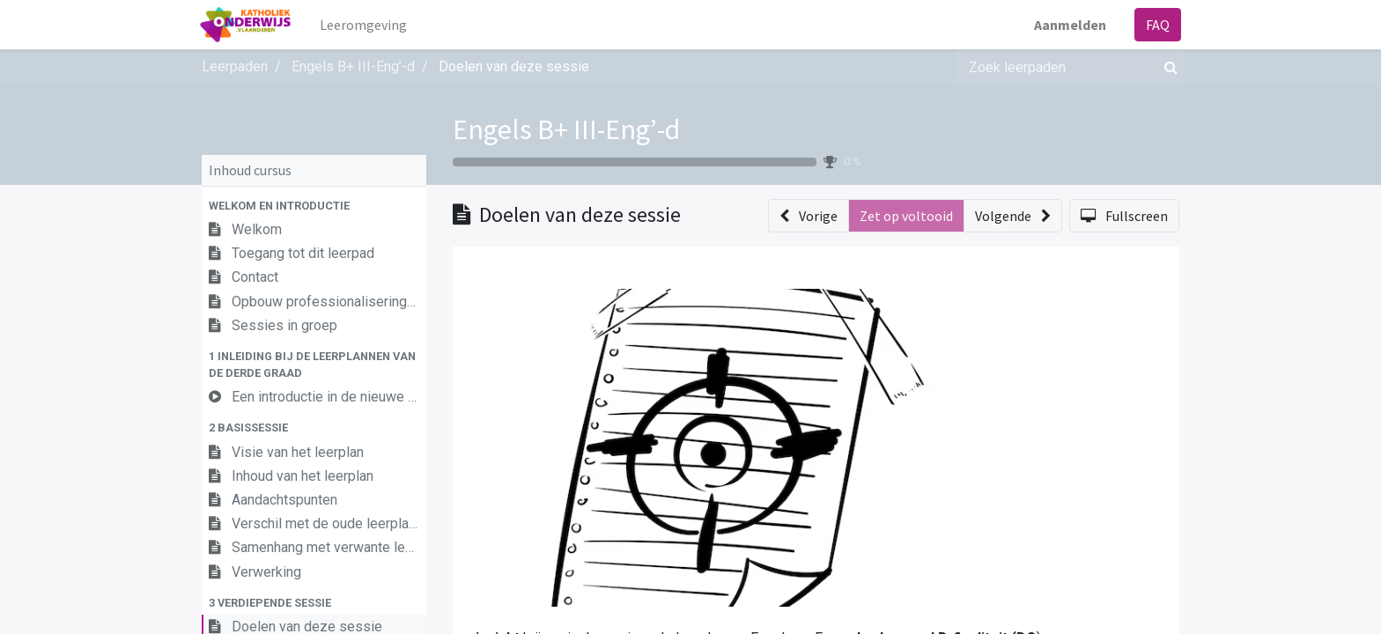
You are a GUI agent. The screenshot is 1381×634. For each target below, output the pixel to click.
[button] (314, 205)
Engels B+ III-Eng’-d (566, 129)
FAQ (1156, 24)
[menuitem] (366, 24)
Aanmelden (1068, 24)
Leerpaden (235, 66)
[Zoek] (1167, 67)
